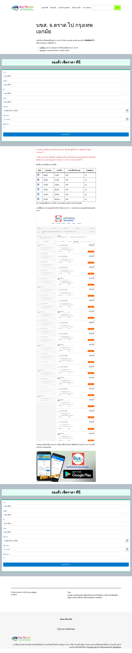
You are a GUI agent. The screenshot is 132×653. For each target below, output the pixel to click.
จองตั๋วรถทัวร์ (87, 595)
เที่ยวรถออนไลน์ (89, 597)
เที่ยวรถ (80, 597)
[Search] (117, 7)
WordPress (117, 647)
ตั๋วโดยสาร (100, 595)
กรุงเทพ (69, 595)
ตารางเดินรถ (32, 592)
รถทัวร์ (106, 595)
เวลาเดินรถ (98, 597)
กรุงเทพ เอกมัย (77, 595)
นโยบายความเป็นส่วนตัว (66, 629)
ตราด (94, 595)
